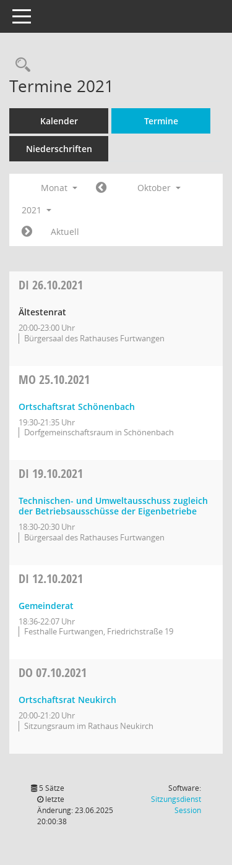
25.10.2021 (54, 379)
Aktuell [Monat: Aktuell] (65, 231)
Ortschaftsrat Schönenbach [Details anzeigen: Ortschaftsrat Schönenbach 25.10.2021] (77, 406)
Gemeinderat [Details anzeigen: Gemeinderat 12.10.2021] (46, 605)
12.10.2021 (51, 578)
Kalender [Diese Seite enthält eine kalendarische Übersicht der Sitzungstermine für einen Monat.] (59, 121)
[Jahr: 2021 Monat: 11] (26, 232)
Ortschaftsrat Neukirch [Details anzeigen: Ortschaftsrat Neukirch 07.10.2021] (67, 699)
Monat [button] (59, 188)
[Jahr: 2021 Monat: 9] (101, 188)
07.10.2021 (53, 672)
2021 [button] (36, 210)
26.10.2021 (51, 284)
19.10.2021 (51, 473)
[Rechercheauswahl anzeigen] (19, 65)
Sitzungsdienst (176, 805)
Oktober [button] (159, 188)
